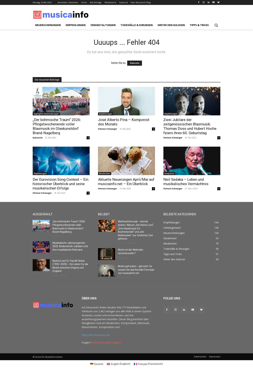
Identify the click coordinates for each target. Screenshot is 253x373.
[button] (216, 25)
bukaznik (38, 137)
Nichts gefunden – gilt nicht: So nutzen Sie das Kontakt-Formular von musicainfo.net (136, 269)
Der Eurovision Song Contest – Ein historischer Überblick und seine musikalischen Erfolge (60, 183)
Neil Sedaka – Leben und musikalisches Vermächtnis (185, 181)
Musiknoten (104, 173)
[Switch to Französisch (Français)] (148, 364)
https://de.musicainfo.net (96, 335)
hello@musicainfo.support (106, 342)
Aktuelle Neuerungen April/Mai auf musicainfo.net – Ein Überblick (126, 181)
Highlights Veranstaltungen (46, 114)
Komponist (169, 173)
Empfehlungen (105, 114)
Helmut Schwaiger (107, 128)
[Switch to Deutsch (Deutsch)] (96, 364)
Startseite (134, 63)
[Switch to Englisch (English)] (118, 364)
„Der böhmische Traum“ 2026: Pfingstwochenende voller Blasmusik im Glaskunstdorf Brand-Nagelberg (57, 126)
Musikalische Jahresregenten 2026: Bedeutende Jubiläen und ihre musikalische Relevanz (70, 246)
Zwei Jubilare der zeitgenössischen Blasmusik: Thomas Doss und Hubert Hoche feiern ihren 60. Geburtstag (189, 126)
